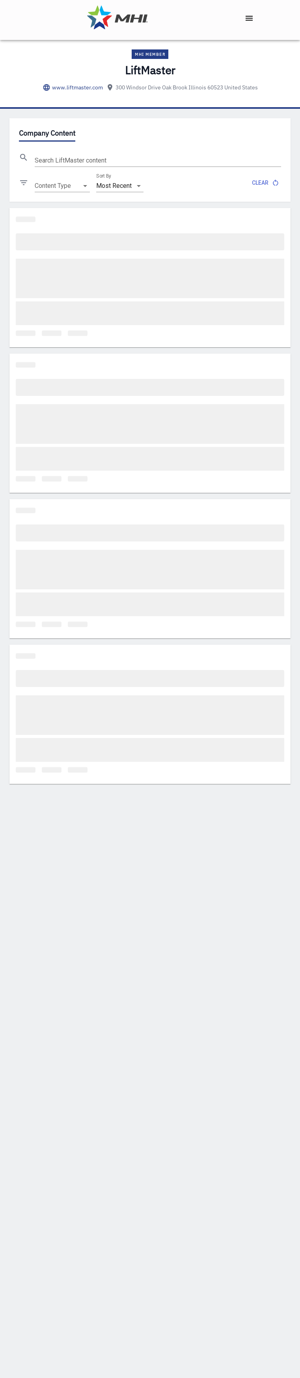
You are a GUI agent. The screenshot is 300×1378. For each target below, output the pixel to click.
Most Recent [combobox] (114, 185)
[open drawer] (249, 18)
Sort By (103, 176)
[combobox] (62, 186)
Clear (265, 183)
